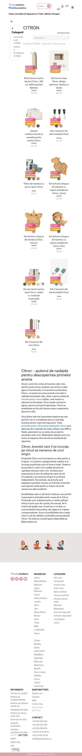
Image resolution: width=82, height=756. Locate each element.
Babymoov (39, 665)
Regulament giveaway (37, 708)
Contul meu (37, 704)
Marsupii (58, 605)
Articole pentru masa (61, 600)
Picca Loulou (40, 672)
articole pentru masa (31, 399)
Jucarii (57, 623)
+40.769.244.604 (39, 721)
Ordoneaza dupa (63, 33)
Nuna (36, 605)
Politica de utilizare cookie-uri (19, 704)
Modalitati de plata (19, 709)
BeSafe (37, 668)
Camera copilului (61, 595)
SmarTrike (38, 686)
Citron (37, 679)
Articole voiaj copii (62, 612)
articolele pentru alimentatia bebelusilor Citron (43, 426)
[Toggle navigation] (73, 8)
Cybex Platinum (38, 589)
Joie (36, 608)
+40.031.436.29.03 (40, 732)
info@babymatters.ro (41, 739)
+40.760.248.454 (39, 728)
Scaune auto (59, 585)
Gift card (58, 578)
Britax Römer (40, 612)
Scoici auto (59, 588)
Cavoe (37, 594)
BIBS (36, 626)
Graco (36, 633)
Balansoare (59, 608)
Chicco (37, 640)
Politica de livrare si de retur (18, 714)
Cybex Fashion (40, 598)
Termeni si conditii (19, 693)
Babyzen (38, 585)
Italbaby (37, 675)
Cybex (37, 578)
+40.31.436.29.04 (40, 735)
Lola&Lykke (39, 630)
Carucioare (59, 581)
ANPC (13, 738)
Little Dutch (39, 651)
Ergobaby (38, 658)
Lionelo (37, 601)
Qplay (36, 647)
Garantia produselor (16, 724)
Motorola (38, 661)
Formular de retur (19, 719)
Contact (35, 697)
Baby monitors (60, 592)
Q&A (34, 700)
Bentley (37, 644)
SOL (12, 746)
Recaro (37, 615)
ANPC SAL (15, 742)
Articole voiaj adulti (62, 615)
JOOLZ (37, 682)
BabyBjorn (38, 654)
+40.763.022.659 (39, 725)
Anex (36, 619)
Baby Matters (40, 581)
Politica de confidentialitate (18, 698)
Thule (36, 623)
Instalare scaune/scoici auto (19, 732)
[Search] (41, 6)
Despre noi (37, 693)
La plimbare (59, 619)
